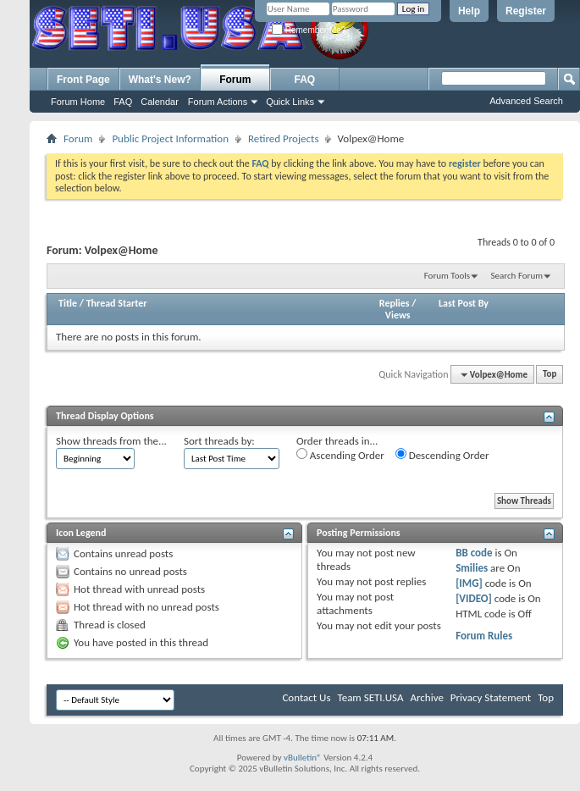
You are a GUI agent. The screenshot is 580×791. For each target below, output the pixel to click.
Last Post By (464, 303)
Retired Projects (283, 138)
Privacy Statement (490, 697)
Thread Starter (116, 303)
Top (549, 374)
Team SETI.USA (370, 697)
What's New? (160, 80)
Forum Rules (484, 635)
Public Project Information (170, 138)
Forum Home (78, 102)
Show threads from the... (111, 440)
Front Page (83, 80)
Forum (235, 80)
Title (67, 303)
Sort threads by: (219, 440)
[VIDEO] (474, 598)
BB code (474, 552)
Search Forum (517, 275)
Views (398, 315)
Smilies (472, 567)
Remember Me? (308, 30)
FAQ (122, 102)
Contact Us (306, 697)
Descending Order (442, 455)
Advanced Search (526, 101)
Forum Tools (447, 275)
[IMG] (469, 583)
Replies (394, 303)
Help (469, 11)
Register (525, 11)
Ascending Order (340, 455)
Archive (426, 697)
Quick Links (290, 102)
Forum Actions (217, 102)
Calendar (160, 102)
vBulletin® (303, 757)
